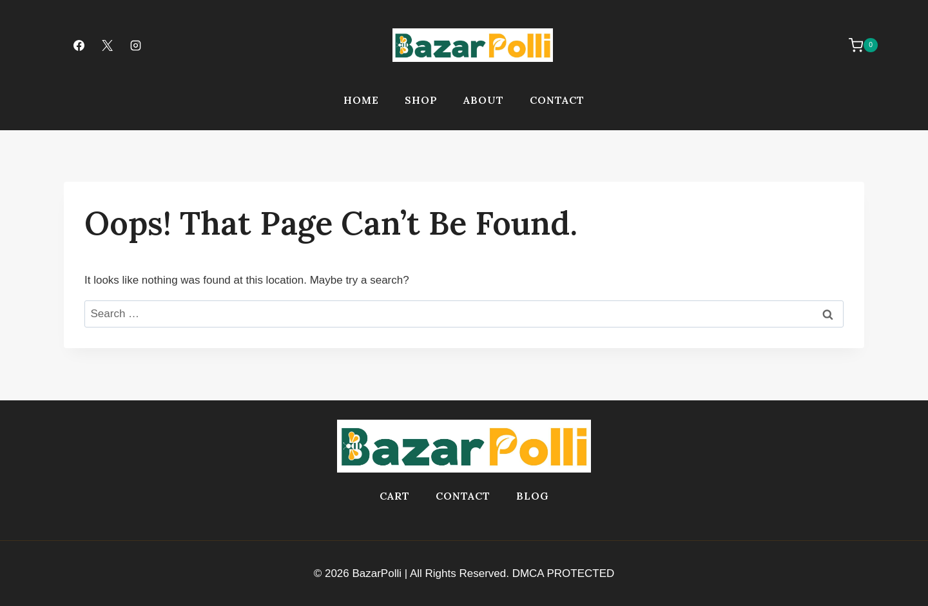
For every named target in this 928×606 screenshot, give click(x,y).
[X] (107, 45)
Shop (421, 99)
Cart (395, 495)
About (483, 99)
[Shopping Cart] (857, 45)
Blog (532, 495)
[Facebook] (79, 45)
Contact (557, 99)
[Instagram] (135, 45)
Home (361, 99)
